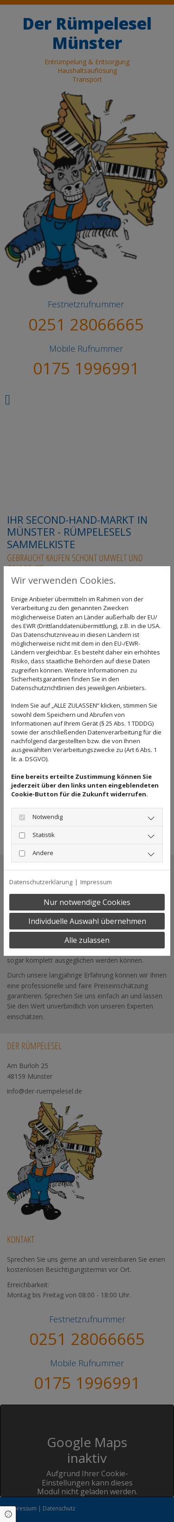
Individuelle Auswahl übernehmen (87, 921)
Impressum (96, 882)
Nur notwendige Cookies (87, 902)
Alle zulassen (87, 940)
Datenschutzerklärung (40, 882)
